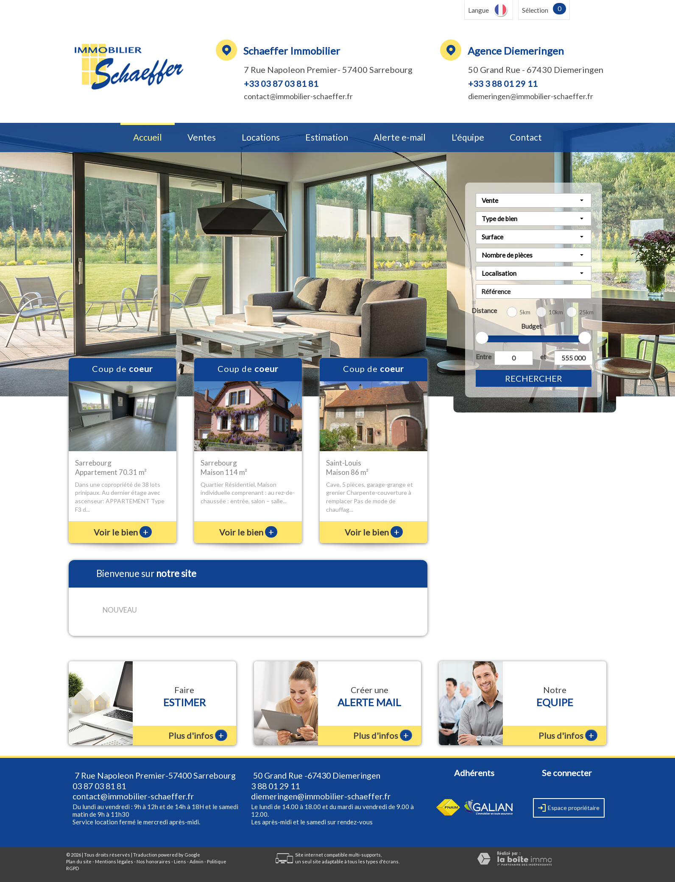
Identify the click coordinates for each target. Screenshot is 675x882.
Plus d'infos (197, 735)
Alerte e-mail (400, 137)
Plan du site (79, 861)
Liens (180, 861)
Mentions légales (114, 861)
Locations (261, 137)
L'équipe (468, 137)
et (543, 357)
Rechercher (533, 378)
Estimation (326, 137)
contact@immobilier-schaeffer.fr (298, 96)
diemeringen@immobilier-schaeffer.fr (530, 96)
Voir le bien (123, 532)
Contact (526, 137)
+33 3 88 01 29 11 (503, 83)
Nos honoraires (153, 861)
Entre (483, 357)
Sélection (535, 10)
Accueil (147, 137)
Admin (197, 861)
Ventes (201, 137)
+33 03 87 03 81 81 (281, 83)
